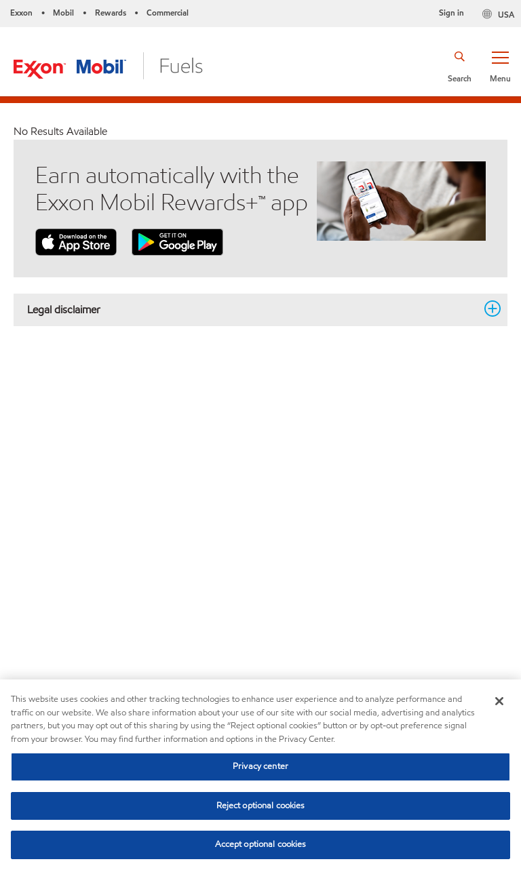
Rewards (110, 12)
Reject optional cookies (260, 805)
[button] (500, 65)
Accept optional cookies (261, 844)
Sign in (451, 12)
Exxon (21, 12)
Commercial (168, 12)
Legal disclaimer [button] (252, 309)
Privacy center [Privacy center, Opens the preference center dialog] (260, 766)
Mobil (63, 12)
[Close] (499, 701)
